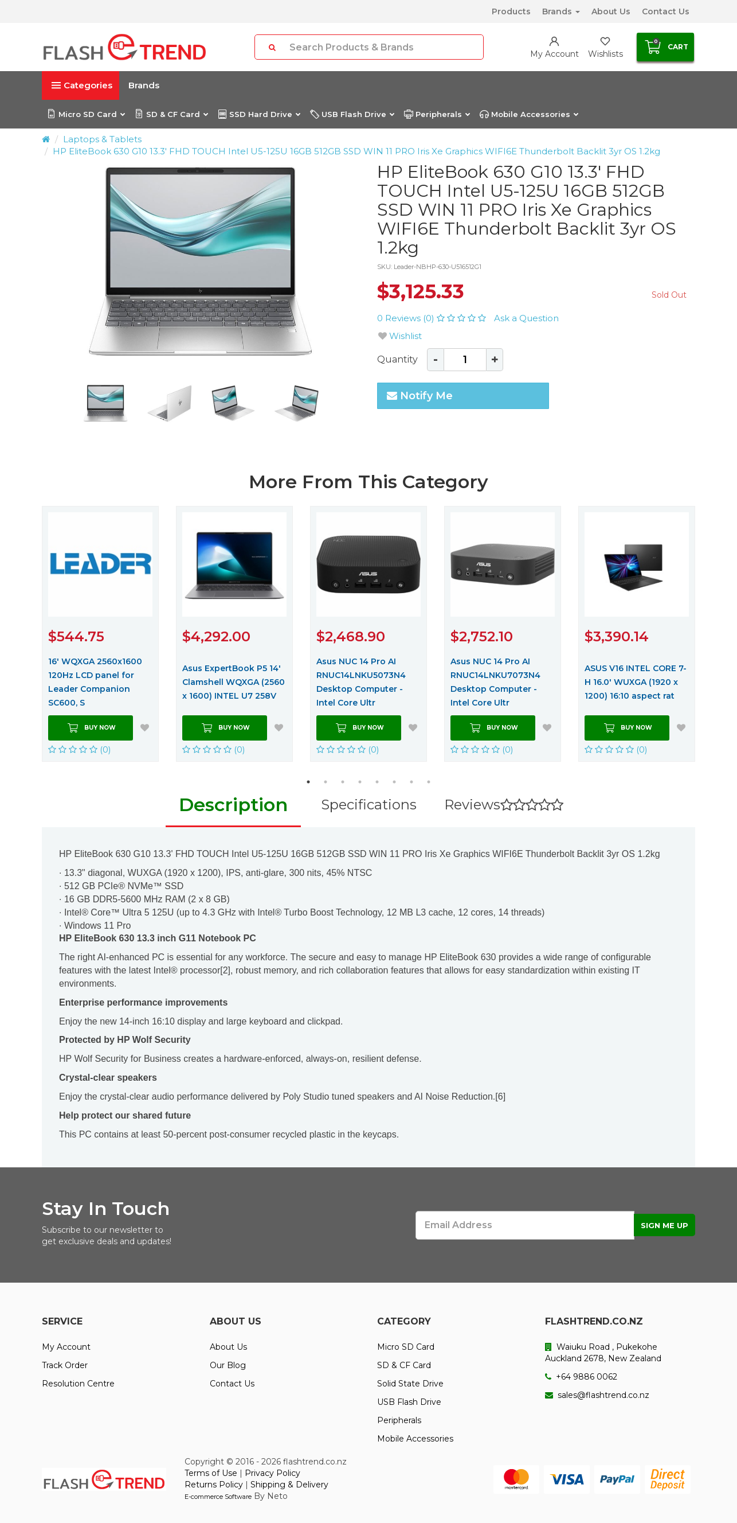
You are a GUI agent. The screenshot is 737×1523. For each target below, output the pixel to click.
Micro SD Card (86, 114)
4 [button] (360, 782)
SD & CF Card (171, 114)
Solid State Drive (410, 1383)
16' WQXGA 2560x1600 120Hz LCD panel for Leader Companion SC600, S (95, 682)
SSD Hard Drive (258, 114)
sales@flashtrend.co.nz (597, 1395)
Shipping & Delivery (289, 1484)
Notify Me (420, 395)
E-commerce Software (218, 1497)
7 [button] (411, 782)
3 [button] (342, 782)
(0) (79, 749)
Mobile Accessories (528, 114)
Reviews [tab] (503, 804)
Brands (561, 11)
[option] (201, 262)
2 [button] (325, 782)
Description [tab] (233, 804)
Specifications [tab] (369, 804)
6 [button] (394, 782)
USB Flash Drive (352, 114)
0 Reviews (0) (432, 318)
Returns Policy (214, 1484)
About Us (610, 11)
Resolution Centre (78, 1383)
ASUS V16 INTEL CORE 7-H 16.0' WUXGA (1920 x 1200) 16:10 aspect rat (636, 682)
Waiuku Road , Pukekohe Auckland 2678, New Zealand (603, 1353)
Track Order (65, 1365)
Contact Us (665, 11)
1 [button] (308, 782)
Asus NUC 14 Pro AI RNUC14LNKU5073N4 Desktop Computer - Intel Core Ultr (361, 682)
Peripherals (437, 114)
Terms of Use (211, 1473)
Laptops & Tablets (102, 139)
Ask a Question (526, 318)
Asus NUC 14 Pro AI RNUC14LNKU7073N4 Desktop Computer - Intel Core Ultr (495, 682)
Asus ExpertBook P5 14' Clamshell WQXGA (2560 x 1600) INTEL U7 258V (233, 682)
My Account (66, 1347)
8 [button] (428, 782)
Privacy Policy (272, 1473)
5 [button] (377, 782)
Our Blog (228, 1365)
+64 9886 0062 (581, 1377)
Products (511, 11)
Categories (82, 85)
